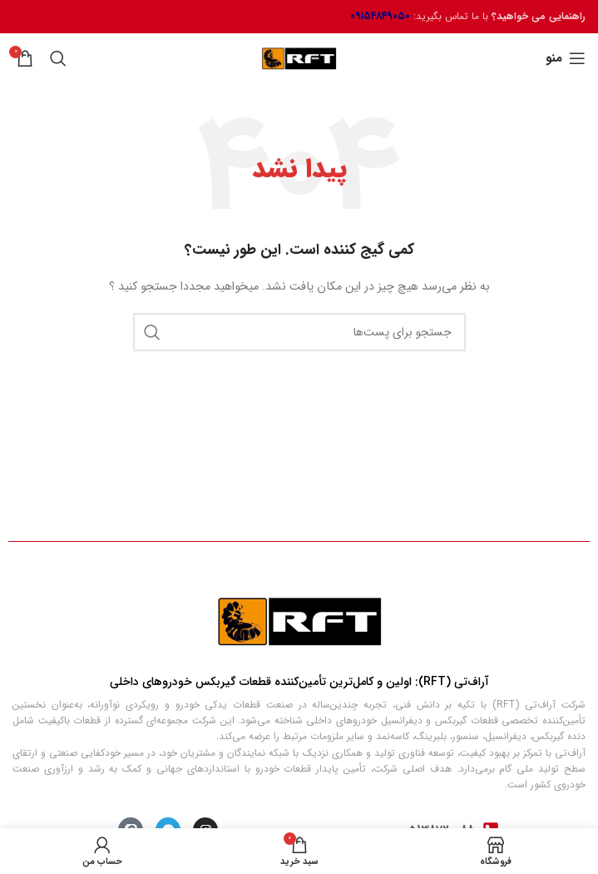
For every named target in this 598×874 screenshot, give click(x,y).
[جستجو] (58, 58)
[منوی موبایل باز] (565, 58)
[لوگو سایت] (299, 58)
